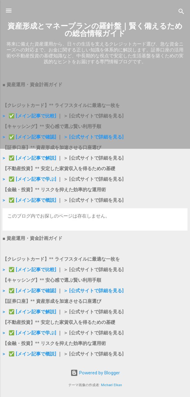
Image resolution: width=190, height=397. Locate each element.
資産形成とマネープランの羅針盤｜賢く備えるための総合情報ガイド (95, 30)
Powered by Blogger (95, 373)
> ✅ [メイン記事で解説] (29, 158)
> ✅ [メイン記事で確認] (29, 137)
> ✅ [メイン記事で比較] (29, 116)
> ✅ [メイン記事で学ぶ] (29, 179)
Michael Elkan (111, 385)
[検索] (181, 12)
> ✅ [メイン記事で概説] (29, 200)
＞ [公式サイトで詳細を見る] (93, 137)
